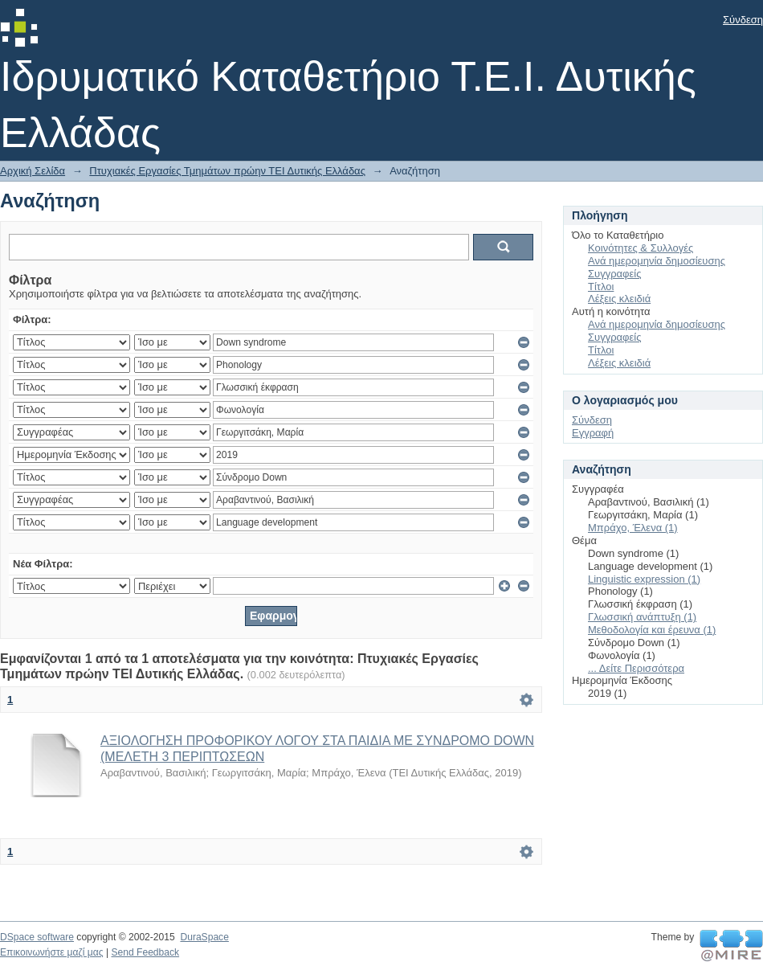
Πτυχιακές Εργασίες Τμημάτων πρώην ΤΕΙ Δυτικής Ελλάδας (227, 171)
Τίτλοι (601, 286)
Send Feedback (145, 952)
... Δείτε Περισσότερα (636, 668)
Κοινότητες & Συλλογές (640, 248)
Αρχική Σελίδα (32, 171)
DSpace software (37, 937)
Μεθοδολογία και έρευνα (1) (652, 630)
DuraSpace (204, 937)
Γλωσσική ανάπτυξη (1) (642, 617)
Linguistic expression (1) (644, 579)
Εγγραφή (593, 433)
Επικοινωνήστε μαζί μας (52, 952)
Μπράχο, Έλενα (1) (633, 528)
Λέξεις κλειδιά (619, 299)
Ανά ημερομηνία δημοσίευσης (656, 261)
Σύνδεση (743, 20)
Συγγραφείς (614, 274)
